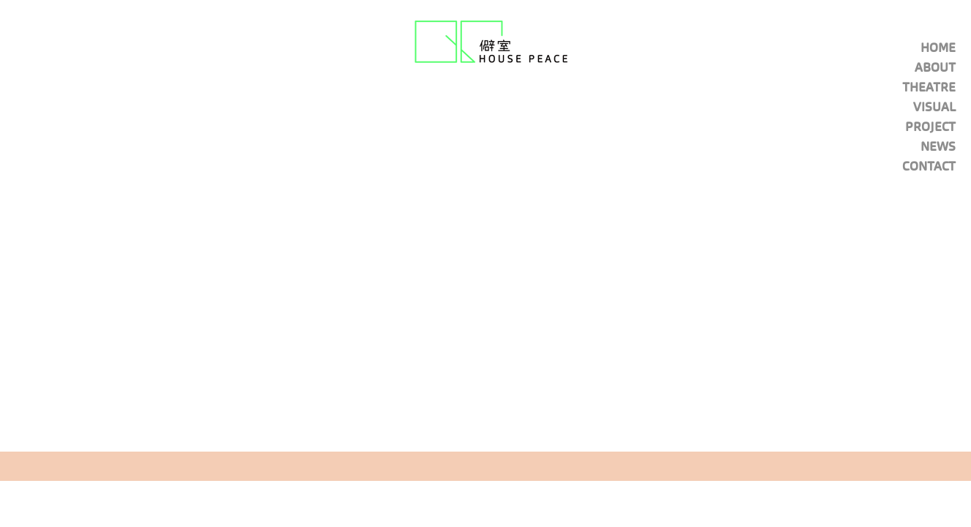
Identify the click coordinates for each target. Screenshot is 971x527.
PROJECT (930, 127)
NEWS (938, 146)
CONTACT (929, 166)
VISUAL (934, 107)
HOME (938, 48)
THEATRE (929, 87)
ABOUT (935, 67)
